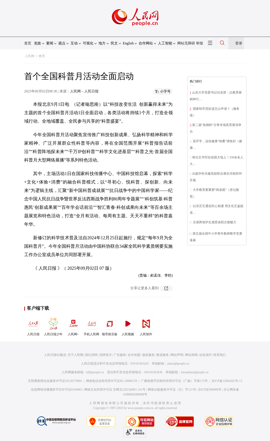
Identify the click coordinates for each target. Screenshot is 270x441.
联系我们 (219, 355)
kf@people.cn (95, 372)
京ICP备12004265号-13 (226, 381)
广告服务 (120, 355)
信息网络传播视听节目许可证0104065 (56, 389)
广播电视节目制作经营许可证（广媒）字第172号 (174, 381)
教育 (42, 56)
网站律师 (191, 355)
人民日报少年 (53, 326)
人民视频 (128, 326)
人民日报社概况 (55, 355)
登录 (238, 43)
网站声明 (177, 355)
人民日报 (33, 326)
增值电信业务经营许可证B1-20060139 (111, 381)
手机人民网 (91, 326)
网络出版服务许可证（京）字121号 (172, 389)
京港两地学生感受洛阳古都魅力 (214, 222)
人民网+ (73, 326)
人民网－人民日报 (84, 91)
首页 (27, 43)
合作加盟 (134, 355)
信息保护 (205, 355)
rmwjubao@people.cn (195, 372)
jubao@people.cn (178, 363)
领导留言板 (109, 326)
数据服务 (162, 355)
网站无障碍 (186, 43)
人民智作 (146, 326)
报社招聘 (91, 355)
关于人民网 (75, 355)
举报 (199, 43)
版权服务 (148, 355)
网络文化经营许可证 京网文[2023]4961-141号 (115, 389)
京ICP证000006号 (210, 389)
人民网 (29, 56)
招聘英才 (105, 355)
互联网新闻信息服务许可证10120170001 (55, 381)
